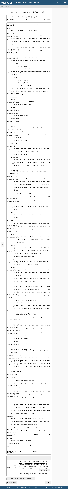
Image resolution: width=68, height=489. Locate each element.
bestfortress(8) (29, 464)
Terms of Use (36, 487)
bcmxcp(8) (21, 463)
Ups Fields (28, 17)
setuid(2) (42, 214)
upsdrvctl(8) (39, 35)
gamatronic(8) (35, 468)
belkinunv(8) (43, 463)
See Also (41, 17)
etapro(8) (21, 468)
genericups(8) (43, 468)
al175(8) (21, 461)
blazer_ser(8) (22, 466)
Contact (37, 2)
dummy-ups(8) (44, 466)
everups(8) (27, 468)
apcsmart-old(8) (35, 461)
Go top (47, 482)
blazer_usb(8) (30, 466)
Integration (35, 17)
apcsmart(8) (25, 88)
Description (11, 17)
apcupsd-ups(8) (44, 461)
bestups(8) (46, 464)
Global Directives (19, 17)
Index (18, 2)
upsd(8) (34, 38)
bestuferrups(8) (38, 464)
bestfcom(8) (22, 464)
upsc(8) (36, 434)
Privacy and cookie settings (47, 487)
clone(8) (36, 466)
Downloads (27, 2)
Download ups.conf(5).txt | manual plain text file (20, 478)
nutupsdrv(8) (24, 38)
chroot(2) (31, 101)
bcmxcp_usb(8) (29, 463)
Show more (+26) (44, 470)
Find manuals (11, 482)
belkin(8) (36, 463)
